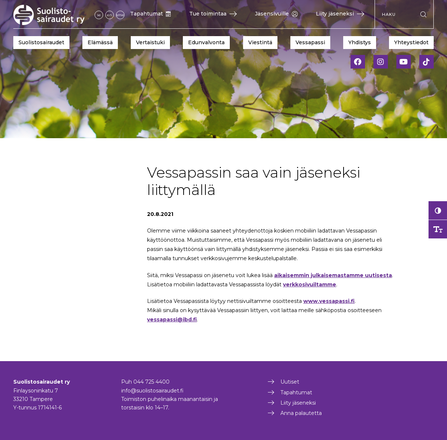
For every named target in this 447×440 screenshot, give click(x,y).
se (99, 15)
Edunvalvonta (206, 42)
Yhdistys (359, 42)
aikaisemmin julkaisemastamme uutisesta (333, 275)
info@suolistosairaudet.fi (152, 390)
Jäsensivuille (276, 13)
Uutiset (289, 381)
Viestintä (260, 42)
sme (120, 15)
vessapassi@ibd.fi (172, 319)
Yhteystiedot (411, 42)
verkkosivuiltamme (309, 284)
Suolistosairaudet (41, 42)
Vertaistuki (150, 42)
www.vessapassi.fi (329, 301)
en (109, 15)
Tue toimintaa (213, 13)
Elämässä (100, 42)
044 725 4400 (151, 381)
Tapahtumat (150, 13)
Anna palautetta (301, 413)
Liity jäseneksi (340, 13)
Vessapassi (310, 42)
